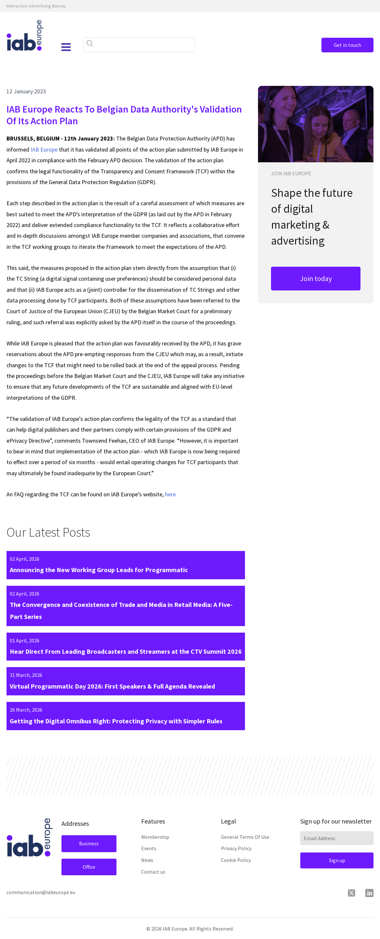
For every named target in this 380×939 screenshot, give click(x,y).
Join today (316, 278)
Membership (155, 837)
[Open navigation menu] (66, 47)
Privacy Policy (236, 848)
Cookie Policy (236, 860)
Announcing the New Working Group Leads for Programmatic (99, 570)
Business (89, 843)
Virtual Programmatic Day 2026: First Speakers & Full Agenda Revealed (112, 686)
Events (148, 848)
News (147, 860)
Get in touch (347, 45)
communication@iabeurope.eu (41, 892)
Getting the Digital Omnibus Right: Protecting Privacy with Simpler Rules (116, 721)
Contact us (153, 871)
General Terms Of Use (245, 837)
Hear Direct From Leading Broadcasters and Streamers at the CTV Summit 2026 (126, 651)
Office (89, 867)
